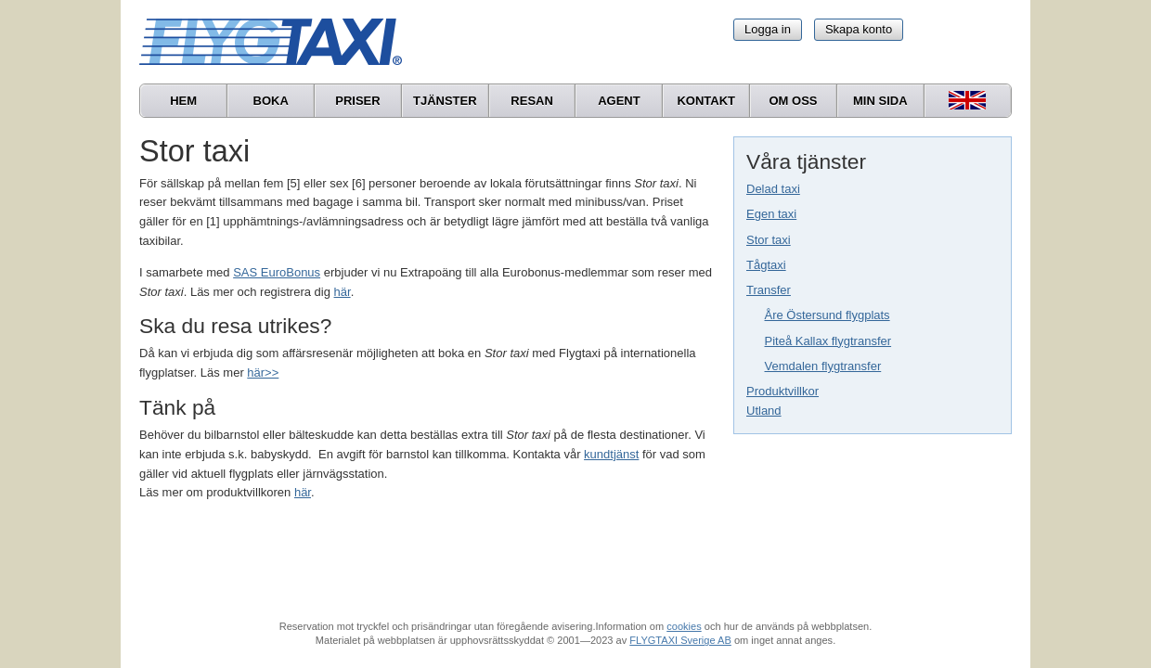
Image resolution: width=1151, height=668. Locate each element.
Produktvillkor (782, 391)
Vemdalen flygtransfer (823, 366)
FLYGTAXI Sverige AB (680, 640)
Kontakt (706, 101)
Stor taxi (768, 240)
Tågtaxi (766, 265)
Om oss (793, 101)
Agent (619, 101)
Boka (271, 101)
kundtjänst (611, 454)
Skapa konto (858, 29)
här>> (262, 372)
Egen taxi (771, 214)
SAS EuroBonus (276, 272)
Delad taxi (773, 189)
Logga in (767, 29)
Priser (357, 101)
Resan (532, 101)
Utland (764, 411)
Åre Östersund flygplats (827, 315)
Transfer (768, 290)
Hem (183, 101)
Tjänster (445, 101)
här (342, 292)
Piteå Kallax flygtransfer (828, 341)
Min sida (880, 101)
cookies (683, 626)
